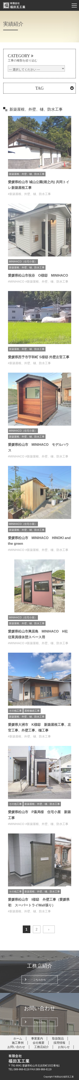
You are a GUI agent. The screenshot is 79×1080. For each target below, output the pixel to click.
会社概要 (38, 1042)
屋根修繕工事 (32, 710)
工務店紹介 (41, 1047)
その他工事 (15, 710)
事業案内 (37, 1038)
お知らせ (64, 1047)
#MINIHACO (16, 281)
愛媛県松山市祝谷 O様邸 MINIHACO (38, 275)
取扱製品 (58, 1038)
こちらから (39, 979)
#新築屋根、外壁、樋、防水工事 (29, 194)
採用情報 (59, 1042)
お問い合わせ (16, 1047)
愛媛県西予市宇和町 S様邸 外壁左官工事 (39, 357)
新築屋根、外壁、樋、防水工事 (26, 174)
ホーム (17, 1038)
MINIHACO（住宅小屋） (23, 261)
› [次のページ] (48, 929)
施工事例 (18, 1042)
